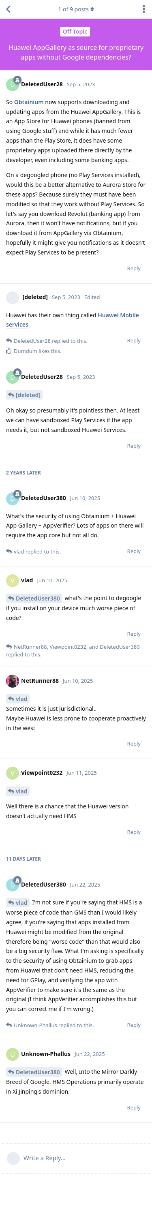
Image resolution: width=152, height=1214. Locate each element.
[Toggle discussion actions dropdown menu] (144, 9)
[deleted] (28, 395)
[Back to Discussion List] (8, 9)
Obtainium (29, 102)
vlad (22, 699)
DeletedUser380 (38, 598)
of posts (76, 9)
